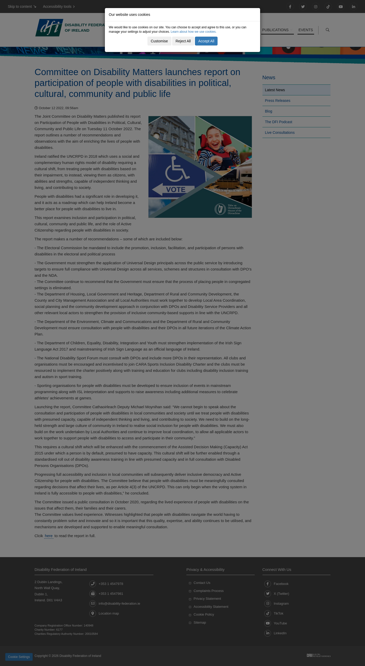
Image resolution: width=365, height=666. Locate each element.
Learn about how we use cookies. (194, 32)
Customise (159, 41)
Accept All (206, 41)
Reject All (183, 41)
